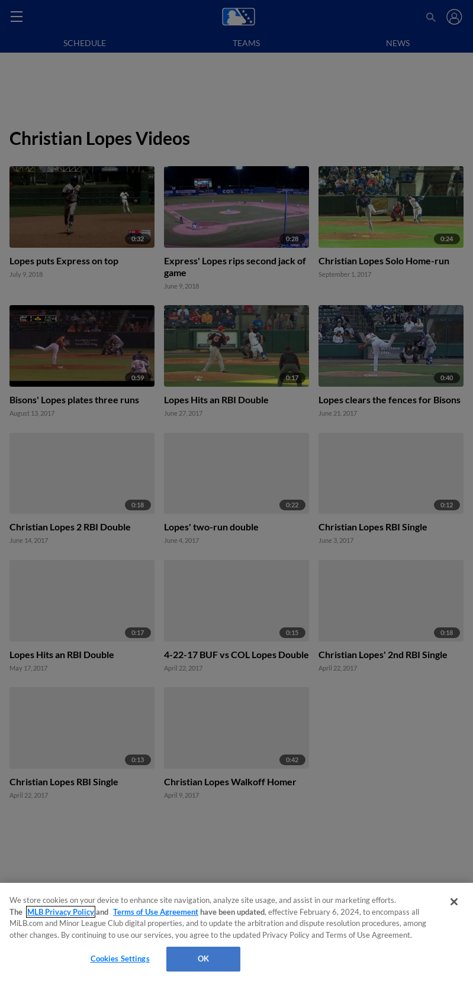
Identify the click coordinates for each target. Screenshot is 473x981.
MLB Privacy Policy (60, 912)
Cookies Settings (120, 958)
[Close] (454, 902)
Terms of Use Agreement (155, 912)
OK (203, 958)
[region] (236, 932)
